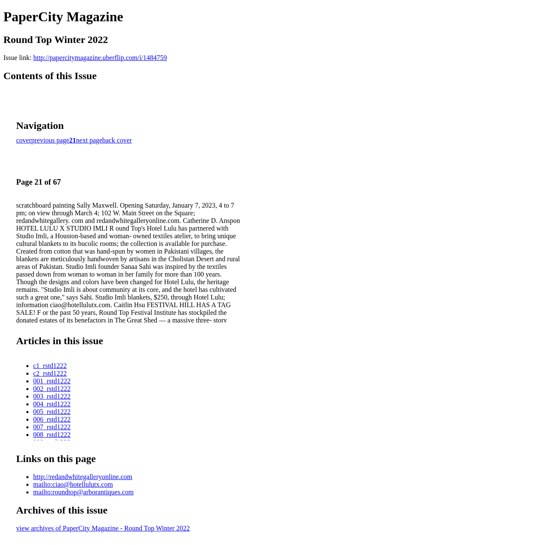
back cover (117, 140)
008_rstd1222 (52, 434)
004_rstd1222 (52, 404)
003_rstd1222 (52, 396)
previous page (50, 140)
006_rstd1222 (52, 419)
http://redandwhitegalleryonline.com (82, 476)
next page (89, 140)
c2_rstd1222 (50, 373)
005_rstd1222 (52, 411)
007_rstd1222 (52, 427)
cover (23, 140)
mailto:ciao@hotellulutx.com (73, 484)
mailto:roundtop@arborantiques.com (83, 492)
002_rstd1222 (52, 388)
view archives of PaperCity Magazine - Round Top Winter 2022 (103, 528)
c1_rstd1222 (50, 365)
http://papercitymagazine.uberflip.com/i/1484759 (100, 57)
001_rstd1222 (52, 381)
